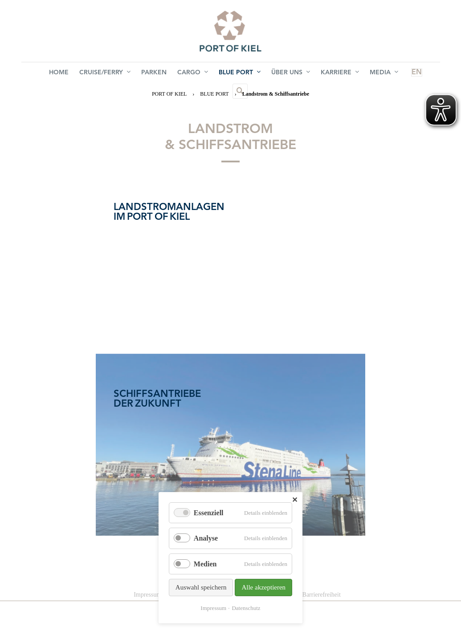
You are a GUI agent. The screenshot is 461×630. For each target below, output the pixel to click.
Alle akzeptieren (263, 587)
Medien (205, 564)
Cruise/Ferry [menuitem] (96, 73)
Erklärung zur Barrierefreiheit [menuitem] (303, 594)
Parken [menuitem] (141, 74)
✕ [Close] (295, 500)
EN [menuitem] (379, 73)
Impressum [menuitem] (147, 594)
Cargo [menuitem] (176, 73)
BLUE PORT (214, 94)
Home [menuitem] (53, 74)
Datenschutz (246, 608)
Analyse (206, 538)
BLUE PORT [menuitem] (220, 73)
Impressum (213, 608)
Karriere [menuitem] (313, 73)
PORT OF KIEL (169, 94)
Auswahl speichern (201, 587)
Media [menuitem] (353, 73)
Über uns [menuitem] (267, 73)
